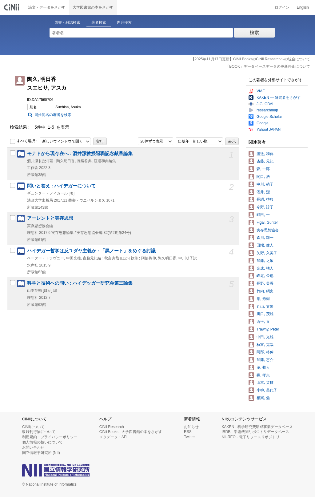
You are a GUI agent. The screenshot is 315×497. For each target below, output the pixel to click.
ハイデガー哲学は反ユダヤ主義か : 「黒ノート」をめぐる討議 (91, 250)
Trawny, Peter (268, 329)
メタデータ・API (113, 437)
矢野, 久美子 (267, 253)
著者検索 (98, 22)
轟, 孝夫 (263, 375)
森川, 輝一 (265, 237)
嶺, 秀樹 (263, 299)
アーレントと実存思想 (50, 218)
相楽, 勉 (263, 398)
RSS (188, 432)
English (303, 7)
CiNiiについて (33, 427)
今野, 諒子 (265, 207)
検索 (254, 32)
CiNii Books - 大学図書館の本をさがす (130, 432)
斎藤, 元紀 (265, 161)
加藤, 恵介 (265, 360)
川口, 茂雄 (265, 314)
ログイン (282, 7)
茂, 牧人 (263, 367)
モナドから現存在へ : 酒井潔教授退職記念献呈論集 (80, 153)
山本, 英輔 (265, 382)
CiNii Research (111, 427)
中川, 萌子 (265, 184)
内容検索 (124, 22)
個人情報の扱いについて (42, 442)
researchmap (267, 110)
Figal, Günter (267, 222)
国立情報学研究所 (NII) (41, 453)
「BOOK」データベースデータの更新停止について (267, 66)
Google (263, 123)
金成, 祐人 (265, 268)
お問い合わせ (33, 447)
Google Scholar (269, 116)
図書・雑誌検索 (67, 22)
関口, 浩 (263, 176)
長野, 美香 (265, 283)
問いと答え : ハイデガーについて (61, 185)
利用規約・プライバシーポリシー (50, 437)
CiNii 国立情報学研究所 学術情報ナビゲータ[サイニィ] (12, 7)
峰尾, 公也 (265, 276)
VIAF (261, 91)
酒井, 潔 (263, 192)
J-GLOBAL (265, 104)
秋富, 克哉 (265, 345)
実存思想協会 (268, 230)
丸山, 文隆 (265, 306)
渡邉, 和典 (265, 154)
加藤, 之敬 (265, 261)
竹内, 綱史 (265, 291)
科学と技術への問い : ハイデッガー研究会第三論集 (80, 283)
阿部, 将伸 (265, 352)
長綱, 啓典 (265, 199)
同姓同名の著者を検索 (52, 115)
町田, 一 (263, 215)
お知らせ (191, 427)
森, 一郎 (263, 169)
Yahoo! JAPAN (269, 129)
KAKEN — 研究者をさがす (279, 97)
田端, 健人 (265, 245)
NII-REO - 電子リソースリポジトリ (251, 437)
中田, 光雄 (265, 337)
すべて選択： (24, 141)
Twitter (189, 437)
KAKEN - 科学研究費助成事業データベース (257, 427)
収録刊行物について (38, 432)
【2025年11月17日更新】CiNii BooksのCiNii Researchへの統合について (250, 59)
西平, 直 (263, 321)
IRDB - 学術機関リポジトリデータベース (255, 432)
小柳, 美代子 (267, 390)
